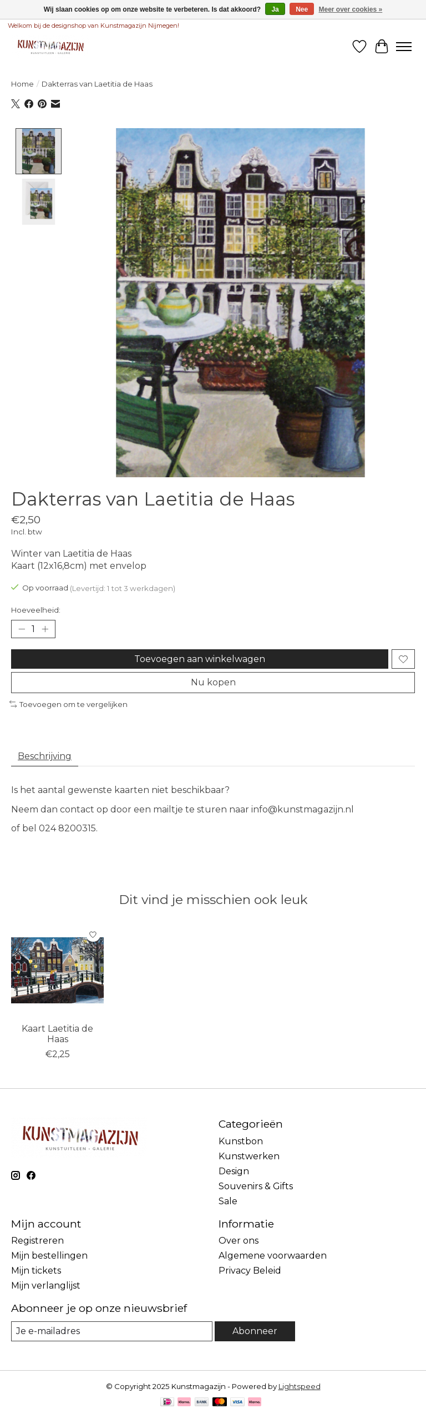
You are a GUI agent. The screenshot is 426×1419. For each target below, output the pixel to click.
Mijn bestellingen (49, 1255)
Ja (274, 9)
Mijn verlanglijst (45, 1285)
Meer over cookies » (351, 9)
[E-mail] (111, 1331)
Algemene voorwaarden (273, 1255)
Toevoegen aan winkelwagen (199, 659)
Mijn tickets (36, 1270)
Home (22, 83)
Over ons (238, 1240)
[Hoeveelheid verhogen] (45, 629)
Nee (302, 9)
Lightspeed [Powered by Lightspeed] (299, 1386)
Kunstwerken (249, 1156)
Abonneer (254, 1331)
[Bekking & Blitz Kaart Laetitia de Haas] (57, 970)
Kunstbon (241, 1141)
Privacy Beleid (250, 1270)
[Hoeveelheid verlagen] (21, 629)
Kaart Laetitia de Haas (57, 1033)
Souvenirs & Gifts (256, 1186)
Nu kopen (213, 682)
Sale (228, 1201)
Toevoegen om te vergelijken (68, 703)
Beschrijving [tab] (45, 756)
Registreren (37, 1240)
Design (234, 1171)
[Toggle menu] (404, 47)
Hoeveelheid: (35, 609)
